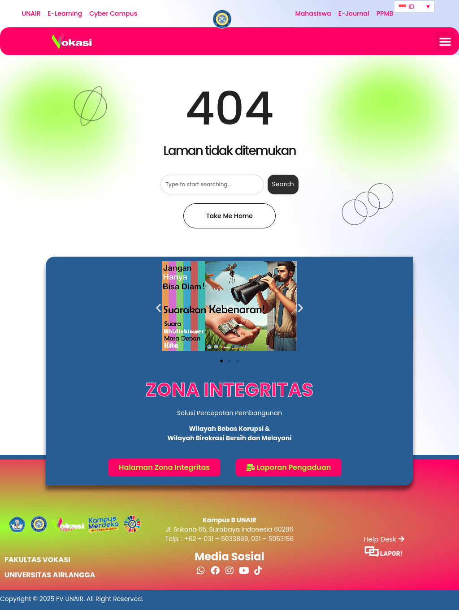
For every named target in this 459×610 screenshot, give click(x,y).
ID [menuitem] (411, 6)
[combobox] (212, 184)
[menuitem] (414, 6)
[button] (445, 41)
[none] (414, 6)
